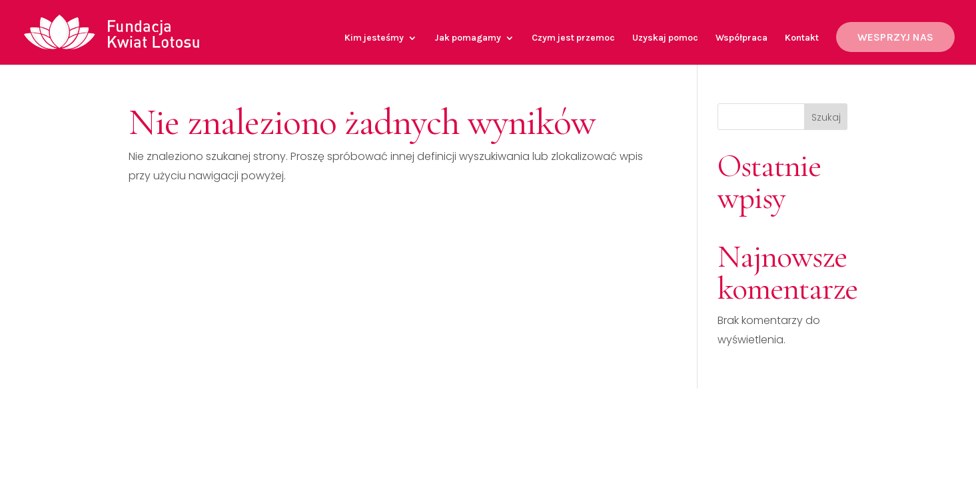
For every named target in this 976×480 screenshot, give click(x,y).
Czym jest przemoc (573, 38)
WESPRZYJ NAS (895, 37)
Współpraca (741, 38)
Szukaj (826, 117)
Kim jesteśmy (374, 38)
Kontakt (802, 38)
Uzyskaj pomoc (665, 38)
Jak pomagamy (467, 38)
